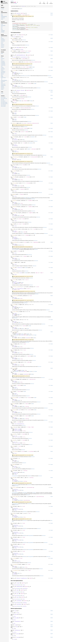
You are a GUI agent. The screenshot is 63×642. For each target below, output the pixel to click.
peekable (14, 194)
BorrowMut (17, 617)
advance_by (14, 123)
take (13, 223)
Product (14, 467)
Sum (13, 461)
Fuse (19, 251)
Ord (17, 388)
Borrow (16, 614)
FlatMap (26, 235)
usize (26, 61)
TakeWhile (30, 206)
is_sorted (14, 558)
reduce (13, 325)
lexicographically (30, 535)
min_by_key (14, 409)
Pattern (23, 6)
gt (12, 544)
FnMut (14, 73)
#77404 (31, 63)
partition (14, 279)
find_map (14, 362)
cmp (13, 470)
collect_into (15, 272)
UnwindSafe (18, 604)
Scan (34, 229)
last (13, 117)
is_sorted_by (15, 564)
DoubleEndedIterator (21, 55)
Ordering (27, 406)
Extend (20, 272)
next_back (14, 58)
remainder (16, 14)
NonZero (36, 61)
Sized (15, 72)
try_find (14, 368)
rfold (13, 77)
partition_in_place (16, 286)
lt (12, 530)
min (13, 391)
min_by (13, 415)
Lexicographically (15, 475)
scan (13, 229)
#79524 (31, 153)
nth (13, 128)
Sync (17, 593)
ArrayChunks (31, 451)
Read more (24, 39)
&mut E (37, 272)
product (13, 464)
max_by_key (14, 397)
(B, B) (27, 279)
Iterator (23, 90)
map (13, 164)
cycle (13, 446)
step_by (13, 131)
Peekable (22, 194)
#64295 (30, 483)
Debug (17, 47)
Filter (28, 176)
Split (22, 13)
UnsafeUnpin (19, 600)
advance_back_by (15, 61)
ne (12, 523)
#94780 (32, 276)
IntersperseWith (34, 156)
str (28, 14)
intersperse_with (15, 156)
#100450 (32, 455)
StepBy (26, 131)
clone (13, 38)
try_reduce (14, 331)
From (15, 624)
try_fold (14, 304)
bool (21, 86)
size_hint (14, 107)
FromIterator (19, 267)
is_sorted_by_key (15, 570)
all (13, 343)
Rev (18, 421)
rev (13, 421)
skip (13, 218)
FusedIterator (24, 578)
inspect (13, 256)
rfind (13, 83)
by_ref (13, 262)
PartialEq (18, 509)
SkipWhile (30, 200)
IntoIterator (15, 139)
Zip (24, 142)
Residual (27, 337)
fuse (13, 251)
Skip (23, 218)
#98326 (31, 104)
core (4, 1)
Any (15, 610)
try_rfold (14, 70)
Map (23, 164)
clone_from (14, 41)
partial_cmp (14, 487)
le (12, 537)
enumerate (14, 189)
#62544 (32, 300)
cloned (13, 440)
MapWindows (36, 242)
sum (13, 458)
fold (13, 319)
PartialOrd (18, 490)
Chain (25, 136)
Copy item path (17, 2)
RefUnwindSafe (19, 586)
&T (15, 289)
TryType (35, 371)
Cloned (23, 440)
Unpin (17, 597)
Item (19, 73)
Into (17, 626)
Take (23, 223)
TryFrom (17, 633)
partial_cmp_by (15, 496)
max (13, 385)
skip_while (14, 200)
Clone (17, 34)
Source (16, 3)
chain (13, 136)
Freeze (17, 582)
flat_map (14, 235)
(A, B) (24, 430)
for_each (14, 170)
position (14, 379)
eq (12, 506)
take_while (14, 206)
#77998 (32, 16)
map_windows (14, 242)
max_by (13, 403)
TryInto (17, 637)
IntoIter (25, 100)
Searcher (19, 584)
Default (14, 282)
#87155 (31, 246)
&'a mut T (28, 288)
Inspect (25, 256)
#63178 (28, 376)
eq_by (13, 513)
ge (12, 551)
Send (17, 590)
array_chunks (15, 451)
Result (31, 61)
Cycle (20, 446)
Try (13, 308)
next (13, 95)
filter (13, 176)
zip (13, 142)
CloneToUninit (18, 621)
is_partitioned (15, 295)
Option (24, 14)
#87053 (32, 339)
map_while (14, 212)
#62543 (34, 291)
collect (13, 267)
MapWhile (31, 212)
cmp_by (13, 477)
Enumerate (22, 189)
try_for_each (15, 311)
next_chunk (14, 98)
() (33, 61)
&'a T (24, 436)
